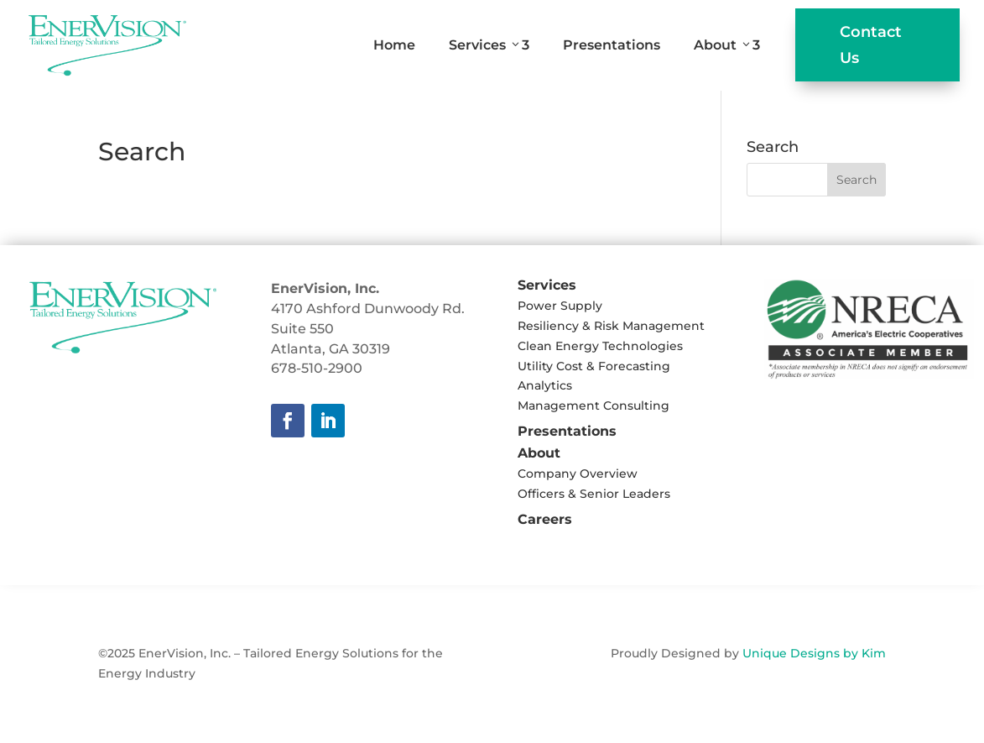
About (727, 45)
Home (394, 45)
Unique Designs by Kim (814, 653)
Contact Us (871, 45)
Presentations (611, 45)
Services (489, 45)
